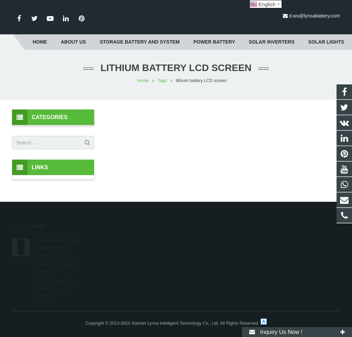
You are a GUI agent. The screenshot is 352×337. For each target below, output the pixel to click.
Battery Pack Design (54, 251)
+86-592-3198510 (205, 237)
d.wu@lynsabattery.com (314, 16)
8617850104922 (204, 227)
